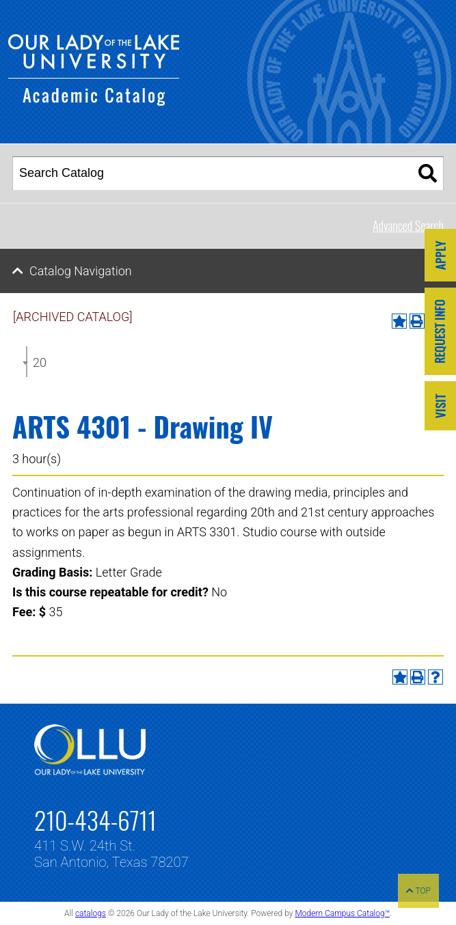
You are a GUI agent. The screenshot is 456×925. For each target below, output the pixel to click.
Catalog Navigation (80, 271)
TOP (418, 891)
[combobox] (26, 361)
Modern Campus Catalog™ (342, 913)
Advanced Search (408, 225)
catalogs (90, 913)
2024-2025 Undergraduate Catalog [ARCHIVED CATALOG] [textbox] (39, 362)
